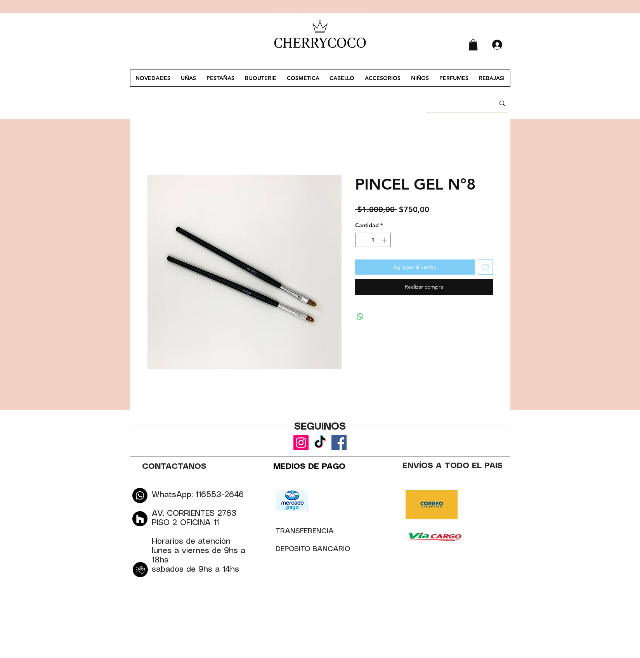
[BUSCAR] (454, 103)
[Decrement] (361, 240)
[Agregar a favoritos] (485, 267)
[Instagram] (301, 442)
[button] (473, 44)
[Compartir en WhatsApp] (360, 316)
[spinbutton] (373, 240)
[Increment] (385, 240)
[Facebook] (339, 442)
